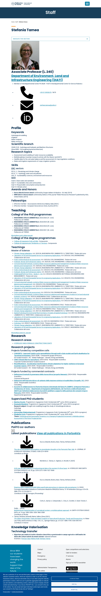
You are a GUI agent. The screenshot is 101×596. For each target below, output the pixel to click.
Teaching (18, 210)
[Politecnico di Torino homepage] (21, 3)
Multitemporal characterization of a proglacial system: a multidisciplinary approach (41, 510)
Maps (39, 553)
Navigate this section (50, 39)
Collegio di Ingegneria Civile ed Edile (26, 241)
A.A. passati (21, 333)
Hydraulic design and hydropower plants (27, 262)
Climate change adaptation (23, 253)
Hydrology (17, 323)
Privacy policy (6, 591)
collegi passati (22, 235)
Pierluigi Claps (26, 539)
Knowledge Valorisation (29, 527)
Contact (40, 549)
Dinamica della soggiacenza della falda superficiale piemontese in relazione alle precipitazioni (45, 487)
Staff (16, 22)
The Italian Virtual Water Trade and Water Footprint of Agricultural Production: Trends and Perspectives (48, 518)
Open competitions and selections (77, 549)
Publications (20, 423)
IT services (70, 556)
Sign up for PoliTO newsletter (76, 563)
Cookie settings (74, 578)
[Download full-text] (27, 442)
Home (12, 22)
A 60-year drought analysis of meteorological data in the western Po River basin (40, 468)
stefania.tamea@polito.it (48, 105)
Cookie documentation (17, 591)
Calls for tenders (71, 553)
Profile (16, 128)
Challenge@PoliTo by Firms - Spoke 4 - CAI (28, 274)
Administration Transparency (47, 567)
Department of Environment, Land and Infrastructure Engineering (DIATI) (40, 78)
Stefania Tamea (45, 539)
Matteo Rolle (35, 539)
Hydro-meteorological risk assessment (27, 259)
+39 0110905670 (45, 92)
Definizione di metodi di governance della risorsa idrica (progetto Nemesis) (40, 374)
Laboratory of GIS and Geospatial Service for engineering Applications (37, 255)
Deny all (74, 584)
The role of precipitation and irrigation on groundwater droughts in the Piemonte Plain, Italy (44, 449)
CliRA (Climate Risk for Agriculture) (26, 360)
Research (18, 336)
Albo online (41, 571)
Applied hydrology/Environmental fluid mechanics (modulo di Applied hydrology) (41, 313)
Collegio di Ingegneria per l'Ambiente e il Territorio (30, 243)
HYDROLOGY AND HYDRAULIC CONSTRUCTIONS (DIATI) (33, 343)
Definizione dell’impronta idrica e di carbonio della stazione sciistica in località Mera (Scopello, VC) (49, 380)
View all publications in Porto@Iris (58, 433)
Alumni (68, 559)
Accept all (74, 589)
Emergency (41, 556)
